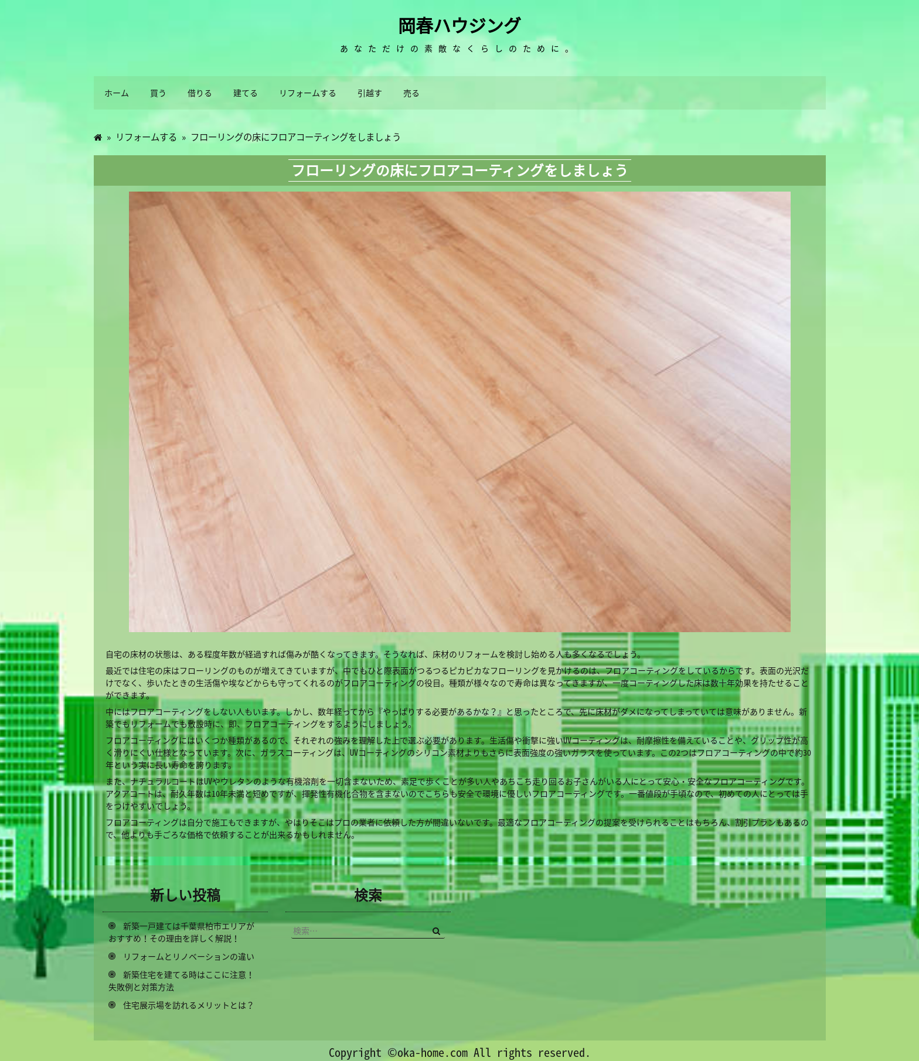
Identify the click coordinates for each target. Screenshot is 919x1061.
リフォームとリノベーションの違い (188, 956)
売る (411, 92)
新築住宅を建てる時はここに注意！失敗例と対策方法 (181, 980)
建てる (245, 92)
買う (158, 92)
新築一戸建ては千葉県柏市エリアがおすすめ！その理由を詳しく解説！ (181, 932)
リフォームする (307, 92)
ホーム (116, 92)
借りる (200, 92)
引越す (370, 92)
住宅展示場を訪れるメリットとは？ (188, 1005)
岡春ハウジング (459, 25)
